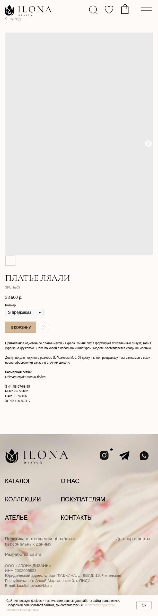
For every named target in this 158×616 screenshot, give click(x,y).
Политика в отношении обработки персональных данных (40, 541)
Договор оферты (133, 538)
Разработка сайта (23, 554)
